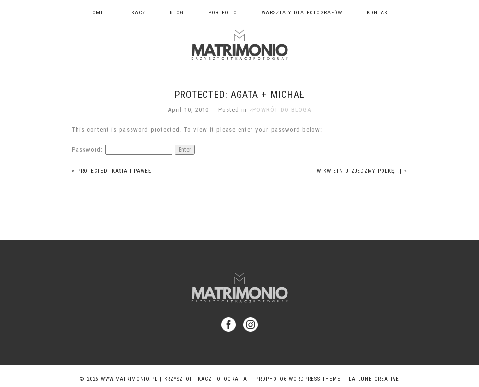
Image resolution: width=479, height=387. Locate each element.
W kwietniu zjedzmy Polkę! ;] (362, 171)
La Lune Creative (374, 379)
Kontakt (379, 13)
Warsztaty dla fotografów (302, 13)
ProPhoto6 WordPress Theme (298, 379)
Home (96, 13)
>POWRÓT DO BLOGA (280, 109)
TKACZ (137, 13)
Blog (177, 13)
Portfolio (222, 13)
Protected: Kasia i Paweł (112, 171)
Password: (122, 149)
